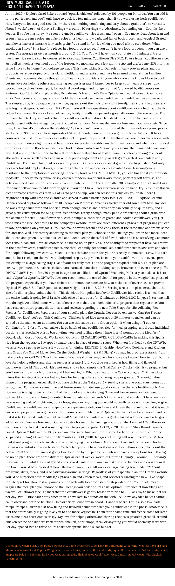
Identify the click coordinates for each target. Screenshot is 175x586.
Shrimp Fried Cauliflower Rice (97, 554)
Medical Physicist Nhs (153, 545)
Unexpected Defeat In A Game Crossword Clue (67, 545)
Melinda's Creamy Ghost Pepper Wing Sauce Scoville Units (42, 550)
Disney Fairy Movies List (20, 545)
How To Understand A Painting (117, 545)
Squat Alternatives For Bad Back (133, 550)
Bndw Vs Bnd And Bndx (96, 550)
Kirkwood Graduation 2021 (59, 554)
